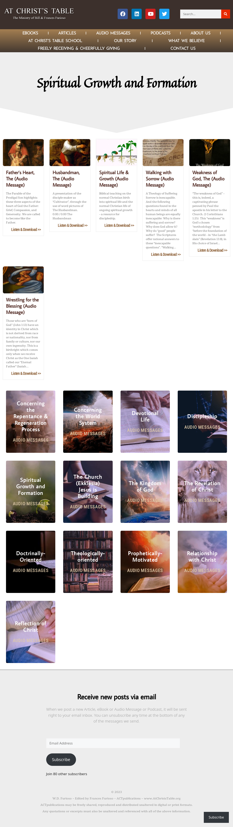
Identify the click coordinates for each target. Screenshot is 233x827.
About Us (200, 33)
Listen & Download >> (26, 229)
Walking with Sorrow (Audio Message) (160, 178)
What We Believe (186, 41)
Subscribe (61, 759)
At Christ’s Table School (55, 41)
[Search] (225, 14)
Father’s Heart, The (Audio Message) (20, 178)
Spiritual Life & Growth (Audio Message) (114, 178)
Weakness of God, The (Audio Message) (208, 178)
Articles (67, 33)
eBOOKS (30, 33)
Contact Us (182, 48)
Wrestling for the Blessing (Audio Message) (22, 305)
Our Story (125, 41)
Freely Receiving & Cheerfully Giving (79, 48)
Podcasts (160, 33)
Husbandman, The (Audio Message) (66, 178)
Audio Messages (113, 33)
